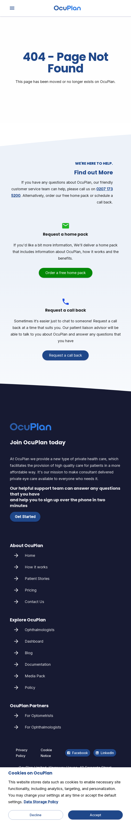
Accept (95, 814)
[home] (67, 9)
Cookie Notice (51, 752)
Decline (35, 814)
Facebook (77, 753)
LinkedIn (104, 753)
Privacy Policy (25, 752)
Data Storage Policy (41, 802)
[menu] (12, 8)
